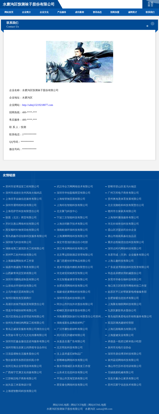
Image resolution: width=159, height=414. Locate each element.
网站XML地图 (61, 404)
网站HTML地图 (97, 404)
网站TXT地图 (78, 404)
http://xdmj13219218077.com (37, 105)
